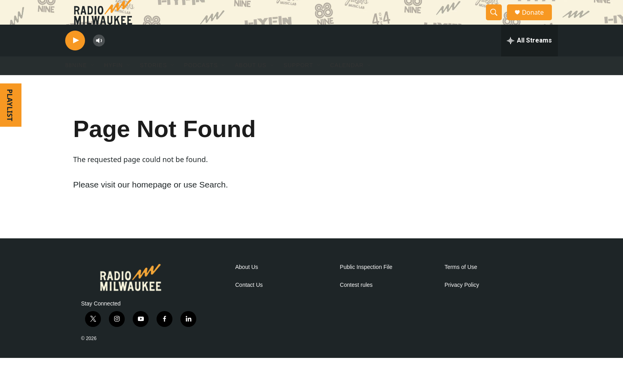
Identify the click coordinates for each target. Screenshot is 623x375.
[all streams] (529, 57)
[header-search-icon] (497, 21)
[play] (75, 57)
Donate (537, 21)
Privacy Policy (462, 302)
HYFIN (113, 82)
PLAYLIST (10, 122)
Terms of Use (461, 284)
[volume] (99, 58)
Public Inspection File (366, 284)
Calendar (347, 82)
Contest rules (356, 302)
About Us (246, 284)
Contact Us (249, 302)
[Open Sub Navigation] (93, 82)
